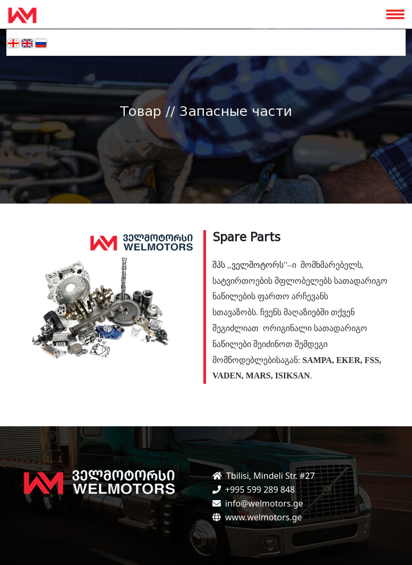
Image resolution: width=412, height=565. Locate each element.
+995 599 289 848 (260, 489)
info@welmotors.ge (264, 503)
